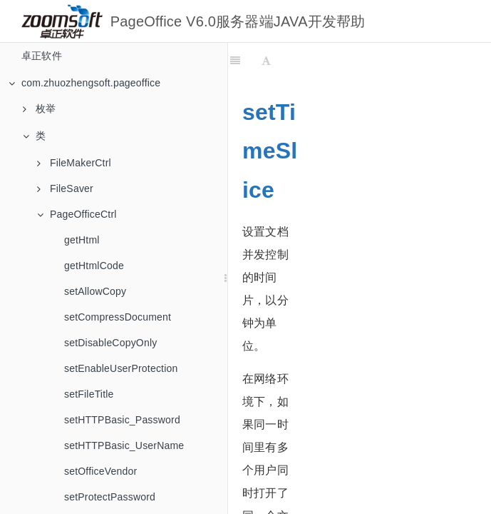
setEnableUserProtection (120, 368)
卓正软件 (41, 55)
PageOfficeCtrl (77, 214)
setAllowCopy (95, 291)
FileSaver (65, 188)
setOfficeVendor (100, 471)
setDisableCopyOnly (110, 342)
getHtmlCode (94, 265)
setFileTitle (89, 394)
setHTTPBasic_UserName (124, 445)
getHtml (82, 240)
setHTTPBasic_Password (122, 419)
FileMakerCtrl (74, 162)
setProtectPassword (109, 497)
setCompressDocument (117, 317)
